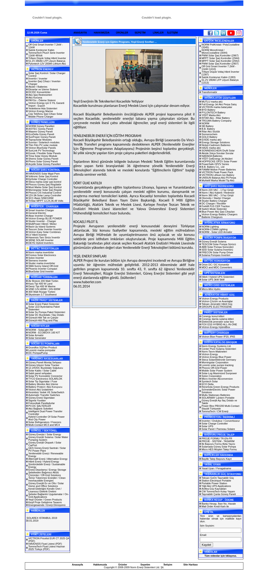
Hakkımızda (100, 564)
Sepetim (145, 564)
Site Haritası (190, 564)
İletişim (168, 564)
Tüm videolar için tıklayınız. (220, 555)
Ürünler (122, 564)
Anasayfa (77, 564)
